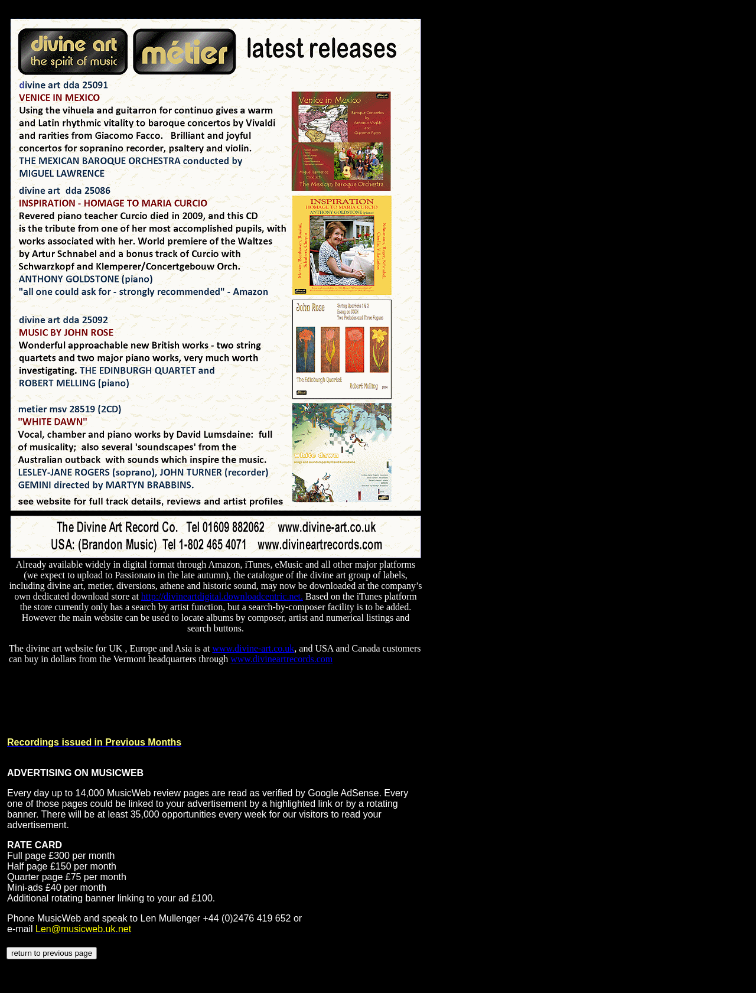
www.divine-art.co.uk (253, 648)
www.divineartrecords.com (281, 659)
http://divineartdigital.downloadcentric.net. (222, 596)
